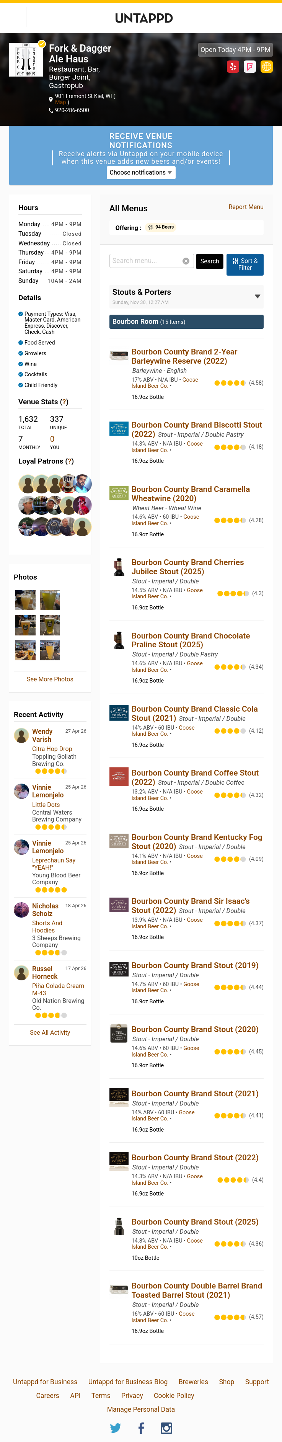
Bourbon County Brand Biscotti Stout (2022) (197, 429)
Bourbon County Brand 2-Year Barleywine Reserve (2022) (185, 356)
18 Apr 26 (75, 905)
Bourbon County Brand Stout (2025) (195, 1221)
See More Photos (50, 679)
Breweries (193, 1382)
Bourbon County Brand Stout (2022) (195, 1157)
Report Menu (246, 207)
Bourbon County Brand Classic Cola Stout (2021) (195, 713)
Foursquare (250, 66)
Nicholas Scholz (45, 910)
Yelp (233, 66)
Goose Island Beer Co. (165, 383)
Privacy (132, 1396)
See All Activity (50, 1032)
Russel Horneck (45, 972)
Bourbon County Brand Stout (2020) (195, 1029)
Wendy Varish (42, 735)
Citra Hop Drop (52, 749)
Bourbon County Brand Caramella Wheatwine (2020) (191, 494)
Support (257, 1382)
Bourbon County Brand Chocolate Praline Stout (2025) (191, 640)
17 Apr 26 (75, 968)
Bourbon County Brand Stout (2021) (195, 1093)
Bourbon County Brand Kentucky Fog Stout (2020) (197, 842)
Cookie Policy (174, 1396)
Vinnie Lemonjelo (48, 791)
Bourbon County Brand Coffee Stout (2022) (195, 777)
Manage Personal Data (141, 1409)
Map (61, 102)
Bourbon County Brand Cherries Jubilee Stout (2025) (188, 567)
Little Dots (46, 804)
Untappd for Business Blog (128, 1382)
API (75, 1396)
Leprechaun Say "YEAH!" (53, 864)
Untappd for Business (45, 1382)
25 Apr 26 (75, 787)
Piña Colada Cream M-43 (58, 989)
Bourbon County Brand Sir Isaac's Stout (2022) (191, 906)
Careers (47, 1396)
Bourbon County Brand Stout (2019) (195, 965)
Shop (226, 1382)
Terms (100, 1396)
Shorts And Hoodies (47, 926)
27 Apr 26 (75, 731)
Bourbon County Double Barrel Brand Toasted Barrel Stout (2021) (197, 1290)
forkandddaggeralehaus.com (267, 66)
